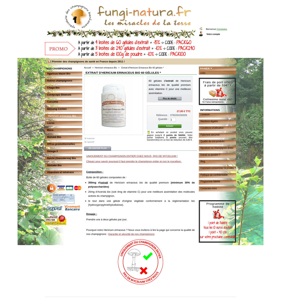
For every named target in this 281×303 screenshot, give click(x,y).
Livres (50, 122)
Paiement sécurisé (210, 134)
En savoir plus (98, 148)
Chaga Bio (53, 87)
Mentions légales (209, 121)
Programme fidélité (210, 181)
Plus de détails (170, 98)
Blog (202, 161)
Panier (205, 68)
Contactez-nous (208, 188)
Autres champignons (59, 80)
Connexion (222, 29)
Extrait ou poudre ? (210, 154)
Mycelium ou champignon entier (216, 148)
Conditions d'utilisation (212, 128)
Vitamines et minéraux (60, 172)
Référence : (162, 115)
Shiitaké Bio (54, 165)
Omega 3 (52, 151)
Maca (50, 129)
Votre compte (213, 34)
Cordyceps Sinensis (59, 94)
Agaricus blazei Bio (58, 73)
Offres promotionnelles (61, 144)
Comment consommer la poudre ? (218, 168)
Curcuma (52, 101)
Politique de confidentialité (214, 175)
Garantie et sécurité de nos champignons (131, 234)
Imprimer (91, 138)
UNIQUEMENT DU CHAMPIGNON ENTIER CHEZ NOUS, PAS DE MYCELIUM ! (132, 156)
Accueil (87, 67)
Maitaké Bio (54, 137)
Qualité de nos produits (212, 141)
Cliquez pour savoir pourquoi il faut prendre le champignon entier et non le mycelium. (134, 161)
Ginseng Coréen (57, 108)
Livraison (205, 114)
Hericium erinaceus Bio (62, 115)
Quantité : (163, 119)
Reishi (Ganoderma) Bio (61, 158)
